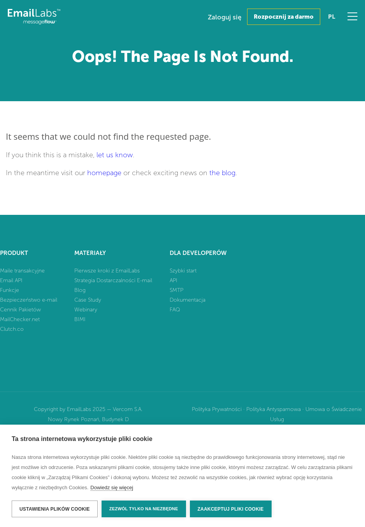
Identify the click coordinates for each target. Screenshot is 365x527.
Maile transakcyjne (22, 270)
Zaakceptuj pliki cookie (231, 509)
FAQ (175, 309)
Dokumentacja (187, 300)
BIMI (80, 319)
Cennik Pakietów (20, 309)
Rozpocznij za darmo (284, 16)
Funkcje (9, 290)
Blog (80, 290)
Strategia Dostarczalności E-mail (113, 280)
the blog (222, 173)
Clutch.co (12, 329)
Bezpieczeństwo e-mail (28, 300)
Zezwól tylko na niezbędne (143, 508)
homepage (104, 173)
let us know (115, 155)
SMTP (176, 290)
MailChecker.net (20, 319)
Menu (352, 16)
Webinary (85, 309)
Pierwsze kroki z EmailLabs (107, 270)
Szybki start (183, 270)
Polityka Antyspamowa (273, 409)
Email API (11, 280)
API (173, 280)
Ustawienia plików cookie (54, 509)
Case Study (87, 300)
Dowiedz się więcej (111, 487)
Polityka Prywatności (217, 409)
